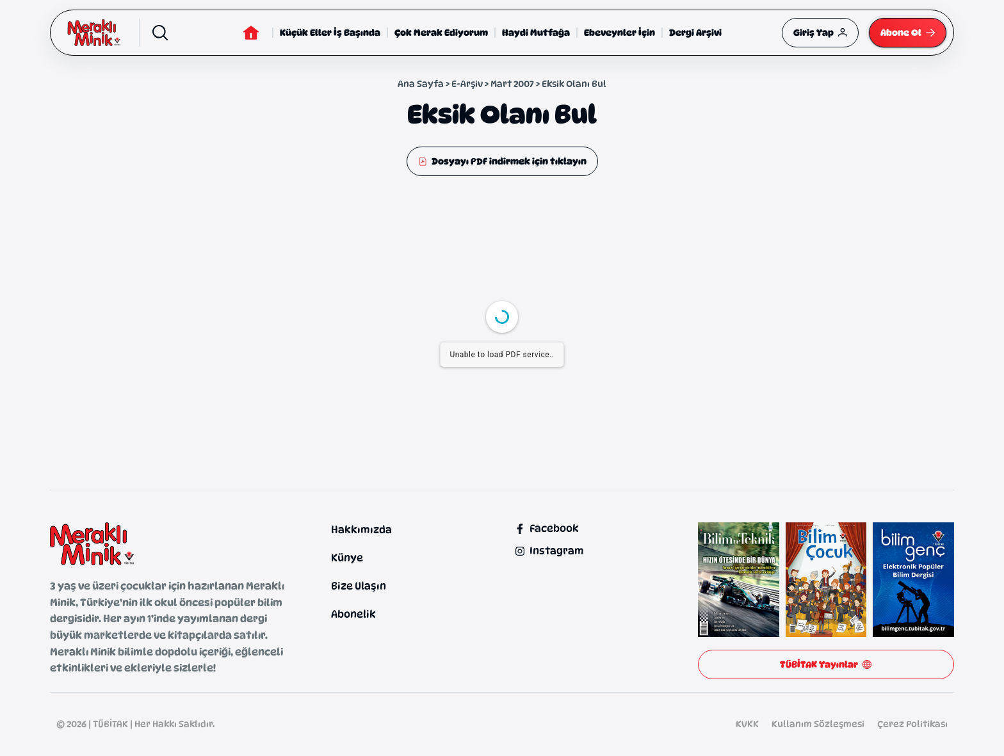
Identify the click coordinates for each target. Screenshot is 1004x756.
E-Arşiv (467, 83)
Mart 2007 (512, 83)
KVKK (747, 723)
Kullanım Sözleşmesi (818, 723)
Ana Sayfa (421, 83)
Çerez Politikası (912, 723)
